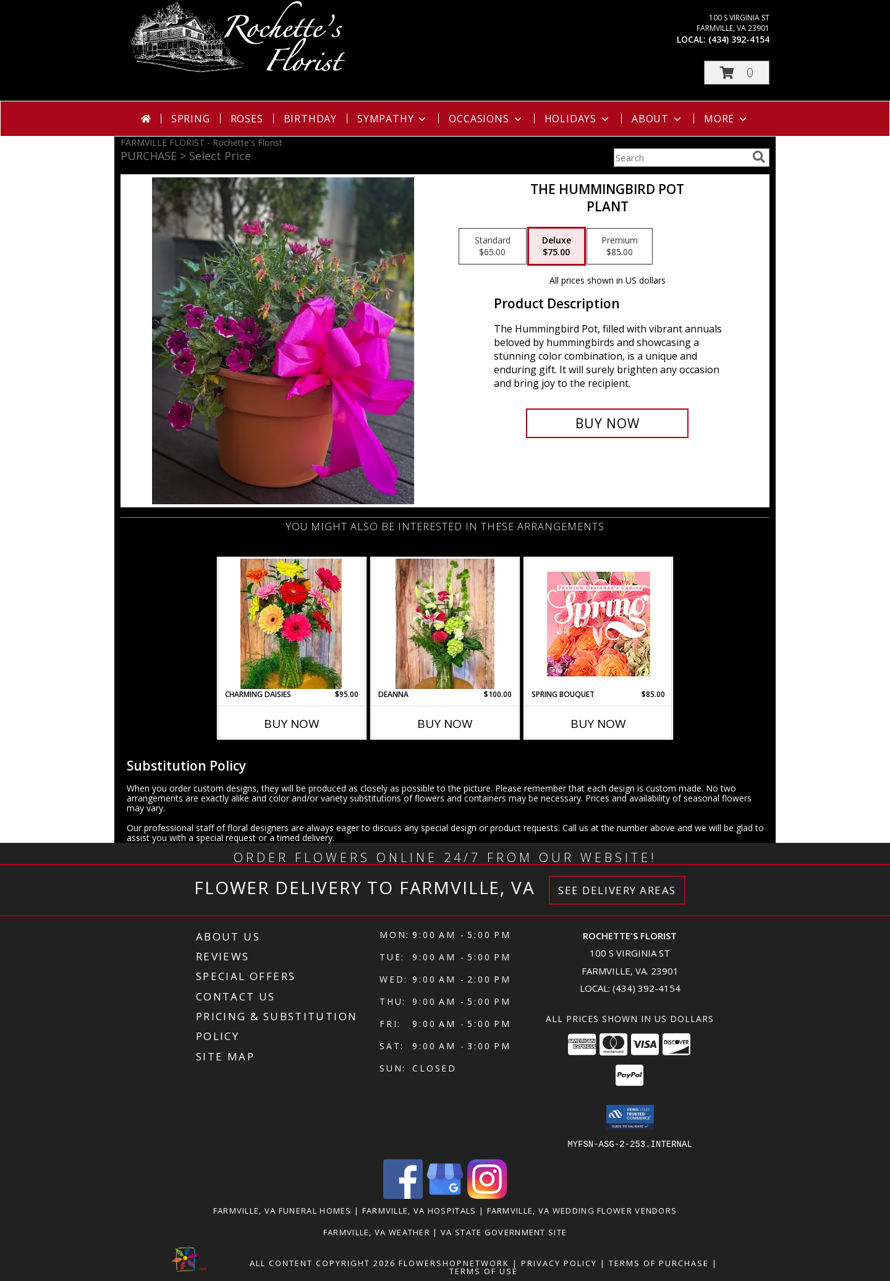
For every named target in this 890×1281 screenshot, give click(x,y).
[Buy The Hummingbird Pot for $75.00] (607, 423)
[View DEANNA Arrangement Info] (445, 623)
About (658, 118)
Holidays (578, 118)
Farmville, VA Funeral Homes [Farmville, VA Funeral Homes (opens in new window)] (282, 1209)
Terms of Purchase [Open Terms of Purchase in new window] (659, 1262)
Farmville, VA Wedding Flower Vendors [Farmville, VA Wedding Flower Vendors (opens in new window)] (582, 1209)
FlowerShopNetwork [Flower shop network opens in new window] (454, 1262)
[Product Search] (680, 157)
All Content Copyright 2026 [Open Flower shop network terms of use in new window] (323, 1262)
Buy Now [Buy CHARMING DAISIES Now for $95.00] (292, 724)
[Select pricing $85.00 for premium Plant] (619, 246)
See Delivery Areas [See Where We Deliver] (617, 890)
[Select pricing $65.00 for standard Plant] (492, 246)
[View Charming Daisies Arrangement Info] (292, 624)
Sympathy (392, 118)
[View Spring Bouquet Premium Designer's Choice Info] (598, 624)
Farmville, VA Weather (376, 1231)
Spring (190, 118)
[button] (736, 73)
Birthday (310, 118)
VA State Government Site (504, 1231)
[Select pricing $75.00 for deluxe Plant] (556, 246)
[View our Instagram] (487, 1195)
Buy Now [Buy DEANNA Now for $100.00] (445, 724)
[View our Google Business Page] (445, 1195)
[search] (759, 157)
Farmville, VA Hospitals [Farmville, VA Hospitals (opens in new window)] (419, 1209)
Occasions (486, 118)
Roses (247, 118)
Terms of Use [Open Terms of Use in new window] (483, 1270)
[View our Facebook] (403, 1195)
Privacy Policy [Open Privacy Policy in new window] (559, 1262)
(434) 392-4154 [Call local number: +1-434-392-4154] (738, 39)
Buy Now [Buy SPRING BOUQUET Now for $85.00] (598, 724)
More (726, 118)
